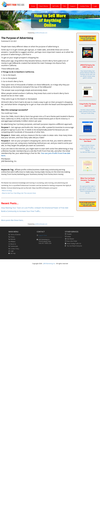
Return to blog (7, 190)
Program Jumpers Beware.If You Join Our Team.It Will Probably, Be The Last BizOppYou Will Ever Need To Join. (87, 148)
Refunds (12, 239)
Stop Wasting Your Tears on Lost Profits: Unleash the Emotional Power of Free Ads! (34, 208)
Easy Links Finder (72, 241)
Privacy (12, 237)
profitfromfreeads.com (41, 33)
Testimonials (14, 246)
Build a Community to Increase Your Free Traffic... (21, 211)
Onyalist (69, 234)
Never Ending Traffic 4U (74, 243)
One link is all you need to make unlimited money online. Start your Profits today (87, 111)
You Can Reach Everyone (74, 246)
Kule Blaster (70, 239)
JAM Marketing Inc (49, 263)
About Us (13, 244)
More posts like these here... (12, 220)
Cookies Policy (14, 249)
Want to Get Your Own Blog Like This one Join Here (19, 193)
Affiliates (12, 242)
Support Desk (43, 235)
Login (12, 251)
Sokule (69, 236)
